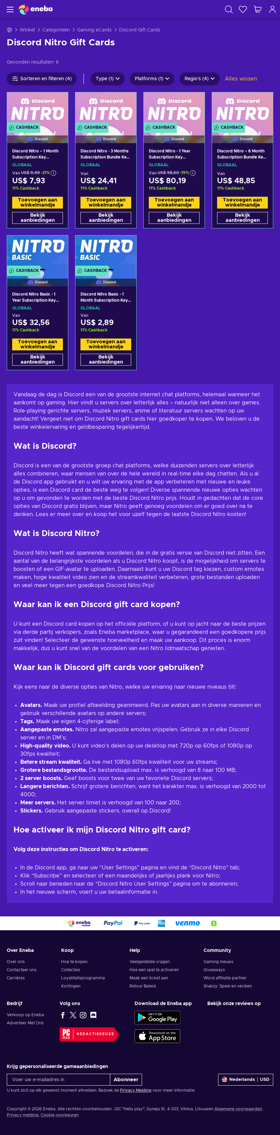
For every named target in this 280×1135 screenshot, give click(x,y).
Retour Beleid (143, 986)
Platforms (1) (152, 78)
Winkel (27, 30)
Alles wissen (241, 79)
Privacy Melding (135, 1090)
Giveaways (214, 970)
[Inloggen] (272, 9)
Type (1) (108, 78)
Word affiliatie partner (225, 978)
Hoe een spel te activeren (154, 970)
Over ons (16, 962)
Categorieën (56, 30)
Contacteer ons (22, 970)
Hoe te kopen (74, 962)
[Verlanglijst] (242, 9)
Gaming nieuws (218, 962)
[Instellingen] (245, 1080)
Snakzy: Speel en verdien (228, 986)
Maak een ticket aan (149, 978)
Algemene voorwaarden (238, 1109)
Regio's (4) (200, 78)
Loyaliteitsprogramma (83, 978)
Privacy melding (23, 1115)
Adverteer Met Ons (25, 1023)
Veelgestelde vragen (150, 962)
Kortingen (70, 986)
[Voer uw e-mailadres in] (58, 1080)
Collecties (70, 970)
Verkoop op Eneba (25, 1015)
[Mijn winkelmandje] (257, 9)
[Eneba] (35, 9)
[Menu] (9, 9)
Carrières (16, 978)
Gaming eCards (94, 30)
